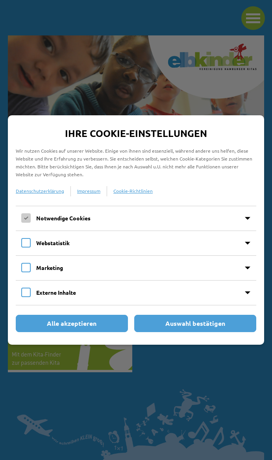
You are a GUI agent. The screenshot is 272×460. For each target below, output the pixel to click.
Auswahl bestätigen (195, 323)
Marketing (49, 267)
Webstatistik (53, 242)
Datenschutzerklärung (40, 191)
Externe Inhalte (56, 292)
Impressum (88, 191)
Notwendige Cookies (63, 218)
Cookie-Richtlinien (133, 191)
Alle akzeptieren (71, 323)
